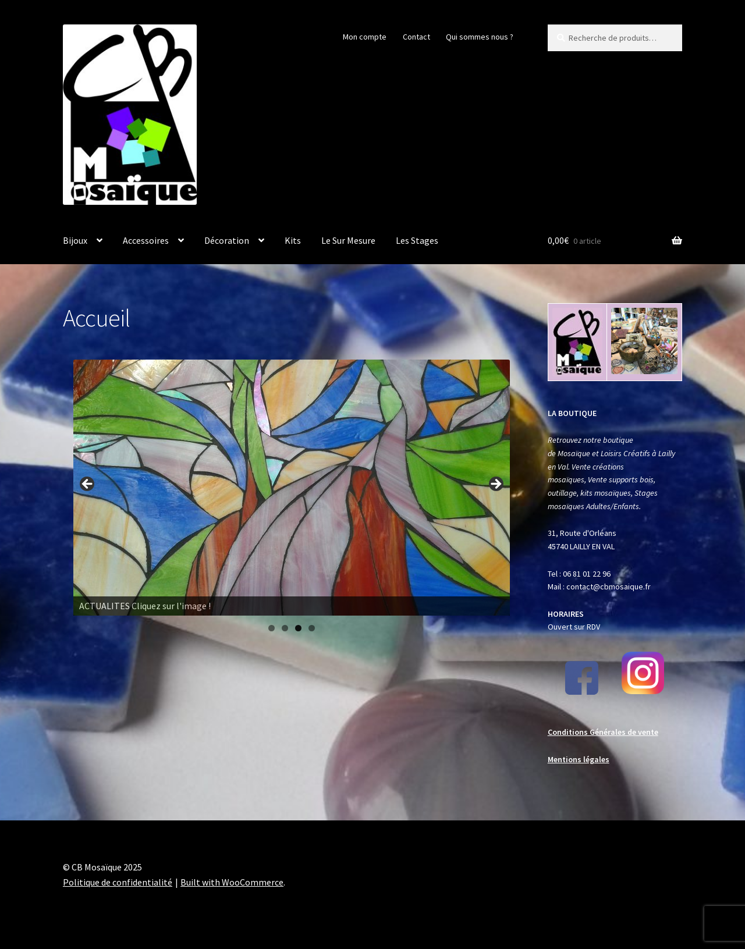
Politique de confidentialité (117, 882)
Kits (293, 240)
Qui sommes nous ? (479, 36)
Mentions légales (578, 759)
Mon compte (364, 36)
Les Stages (417, 240)
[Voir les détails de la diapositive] (291, 488)
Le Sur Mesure (348, 240)
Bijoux (75, 240)
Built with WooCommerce (231, 882)
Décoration (226, 240)
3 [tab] (298, 628)
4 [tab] (311, 628)
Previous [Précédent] (88, 484)
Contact (416, 36)
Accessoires (146, 240)
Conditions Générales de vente (603, 732)
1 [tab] (271, 628)
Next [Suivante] (495, 484)
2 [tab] (285, 628)
